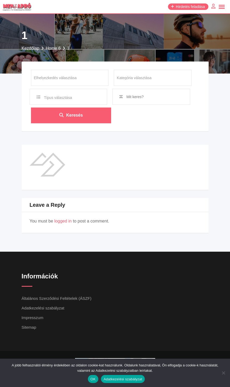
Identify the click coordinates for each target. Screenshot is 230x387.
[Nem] (223, 372)
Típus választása (58, 97)
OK (93, 379)
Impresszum (33, 318)
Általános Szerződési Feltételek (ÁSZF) (57, 298)
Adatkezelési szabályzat (43, 308)
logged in (63, 221)
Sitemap (29, 327)
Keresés (71, 115)
